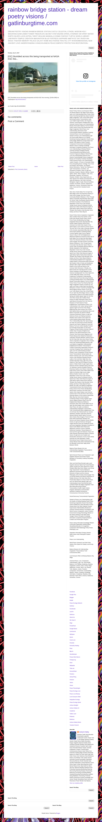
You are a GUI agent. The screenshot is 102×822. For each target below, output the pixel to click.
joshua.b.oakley (87, 102)
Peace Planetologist (75, 688)
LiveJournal (73, 631)
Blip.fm (71, 651)
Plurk (71, 648)
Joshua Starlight (74, 705)
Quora (71, 637)
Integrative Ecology (75, 699)
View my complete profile (76, 783)
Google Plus (73, 594)
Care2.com (72, 640)
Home (36, 166)
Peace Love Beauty (75, 694)
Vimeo (71, 685)
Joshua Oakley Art (74, 708)
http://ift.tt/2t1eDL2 (20, 99)
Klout (71, 662)
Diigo (71, 623)
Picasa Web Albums (75, 657)
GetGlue (72, 606)
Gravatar (72, 643)
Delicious (72, 614)
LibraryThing (73, 677)
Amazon (72, 679)
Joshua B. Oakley (84, 732)
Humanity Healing (74, 645)
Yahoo (71, 682)
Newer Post (11, 166)
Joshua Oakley (75, 102)
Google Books (73, 628)
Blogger (72, 597)
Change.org (73, 659)
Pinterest (72, 716)
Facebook (72, 591)
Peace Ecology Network (76, 603)
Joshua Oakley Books (75, 722)
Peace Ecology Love (75, 691)
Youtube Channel (74, 725)
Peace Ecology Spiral (75, 702)
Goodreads (72, 608)
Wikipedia (72, 665)
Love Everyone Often (75, 696)
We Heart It (73, 620)
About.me (72, 617)
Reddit (71, 600)
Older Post (60, 166)
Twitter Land (73, 713)
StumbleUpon (73, 654)
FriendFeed (73, 626)
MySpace (72, 634)
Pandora (72, 674)
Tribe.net (72, 668)
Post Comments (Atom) (21, 169)
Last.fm (71, 611)
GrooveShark (73, 671)
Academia (72, 711)
